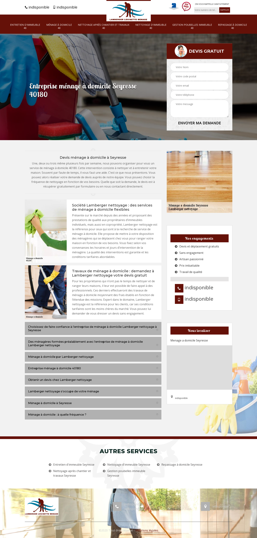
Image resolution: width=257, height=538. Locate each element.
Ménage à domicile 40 (59, 26)
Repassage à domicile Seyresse (181, 465)
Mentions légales (146, 530)
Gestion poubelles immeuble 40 (192, 26)
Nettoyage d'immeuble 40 (150, 26)
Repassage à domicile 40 (232, 26)
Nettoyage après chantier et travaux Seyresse (72, 473)
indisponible (37, 7)
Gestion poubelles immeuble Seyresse (126, 473)
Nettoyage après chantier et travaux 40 (103, 26)
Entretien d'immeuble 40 (25, 26)
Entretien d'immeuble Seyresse (73, 465)
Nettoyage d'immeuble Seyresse (128, 465)
